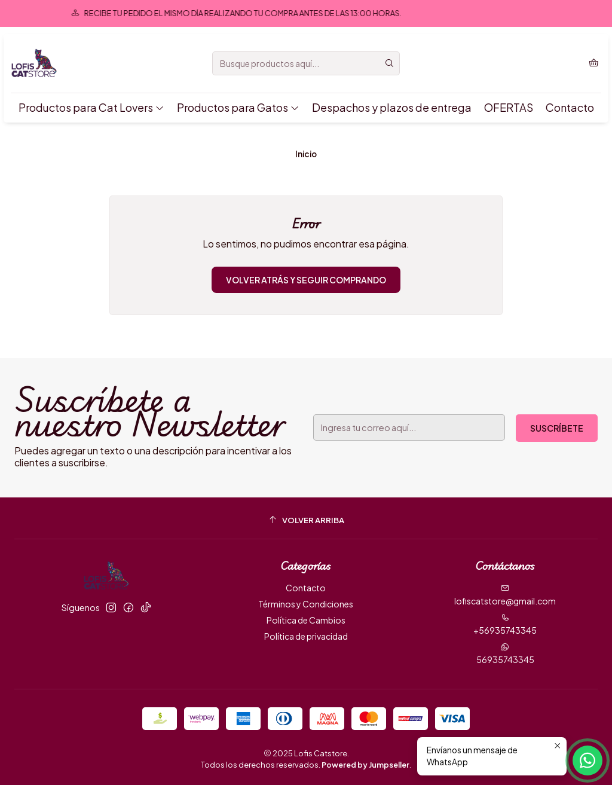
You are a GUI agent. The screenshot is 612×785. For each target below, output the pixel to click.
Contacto (570, 107)
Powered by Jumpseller (365, 764)
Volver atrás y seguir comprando (306, 279)
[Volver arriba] (306, 520)
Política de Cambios (306, 620)
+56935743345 (505, 624)
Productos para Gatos (238, 107)
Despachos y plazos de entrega (392, 107)
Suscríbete (556, 428)
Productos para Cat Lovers (91, 107)
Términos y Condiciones (305, 603)
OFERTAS (508, 107)
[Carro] (593, 63)
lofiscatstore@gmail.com (505, 595)
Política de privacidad (306, 636)
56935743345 (505, 654)
